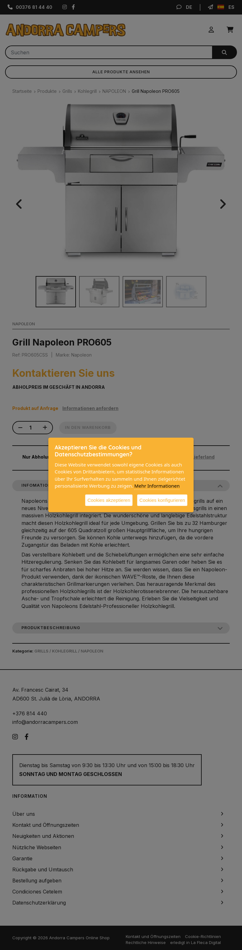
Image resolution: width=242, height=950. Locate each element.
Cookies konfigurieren (162, 499)
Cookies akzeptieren (108, 499)
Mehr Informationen (157, 486)
